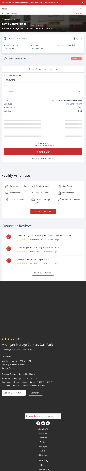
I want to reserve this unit (43, 158)
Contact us (35, 393)
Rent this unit (43, 151)
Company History (43, 469)
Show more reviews (43, 273)
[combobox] (43, 91)
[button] (38, 423)
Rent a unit (80, 13)
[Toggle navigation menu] (82, 8)
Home (43, 465)
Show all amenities (43, 211)
